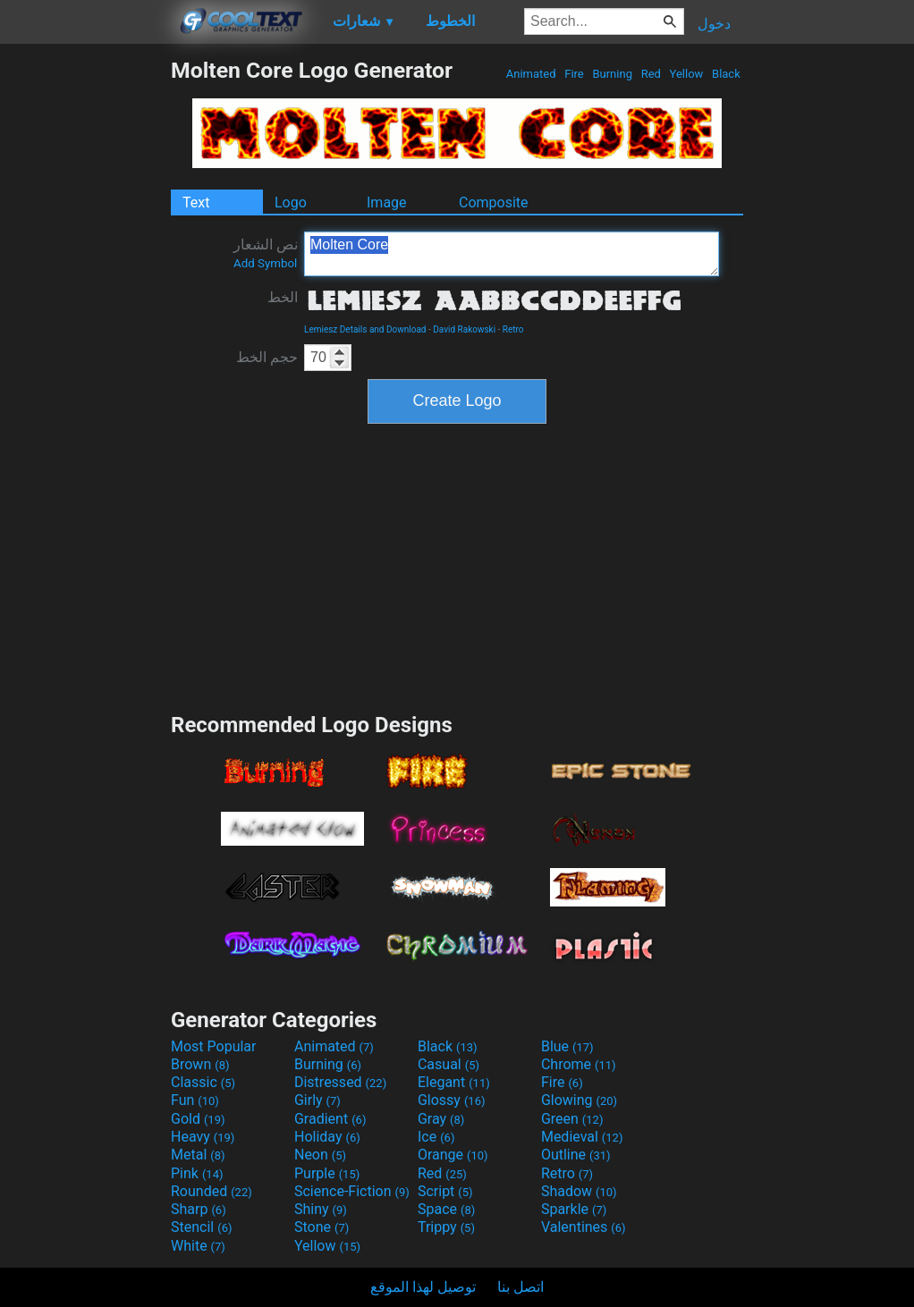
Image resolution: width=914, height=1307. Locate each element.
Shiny (320, 1209)
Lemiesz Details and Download (365, 329)
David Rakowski (464, 329)
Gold (198, 1118)
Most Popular (214, 1046)
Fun (195, 1100)
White (198, 1245)
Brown (200, 1064)
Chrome (578, 1064)
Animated (531, 73)
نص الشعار (265, 253)
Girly (317, 1100)
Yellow (686, 73)
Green (572, 1118)
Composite (494, 202)
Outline (576, 1154)
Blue (567, 1046)
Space (446, 1209)
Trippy (446, 1226)
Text (195, 202)
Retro (513, 329)
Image (387, 202)
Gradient (330, 1118)
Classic (203, 1082)
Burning (612, 73)
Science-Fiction (352, 1191)
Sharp (198, 1209)
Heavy (202, 1136)
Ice (436, 1136)
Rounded (211, 1191)
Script (445, 1191)
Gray (441, 1118)
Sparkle (573, 1209)
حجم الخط (267, 357)
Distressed (340, 1082)
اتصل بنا (520, 1286)
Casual (448, 1064)
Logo (291, 202)
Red (651, 73)
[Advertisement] (85, 325)
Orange (453, 1154)
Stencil (201, 1226)
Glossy (452, 1100)
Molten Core (511, 254)
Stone (321, 1226)
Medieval (582, 1136)
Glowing (579, 1100)
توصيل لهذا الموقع (423, 1286)
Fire (574, 73)
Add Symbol (265, 263)
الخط (282, 297)
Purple (327, 1173)
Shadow (579, 1191)
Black (726, 73)
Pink (197, 1173)
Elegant (454, 1082)
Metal (198, 1154)
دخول (714, 23)
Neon (320, 1154)
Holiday (327, 1136)
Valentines (583, 1226)
